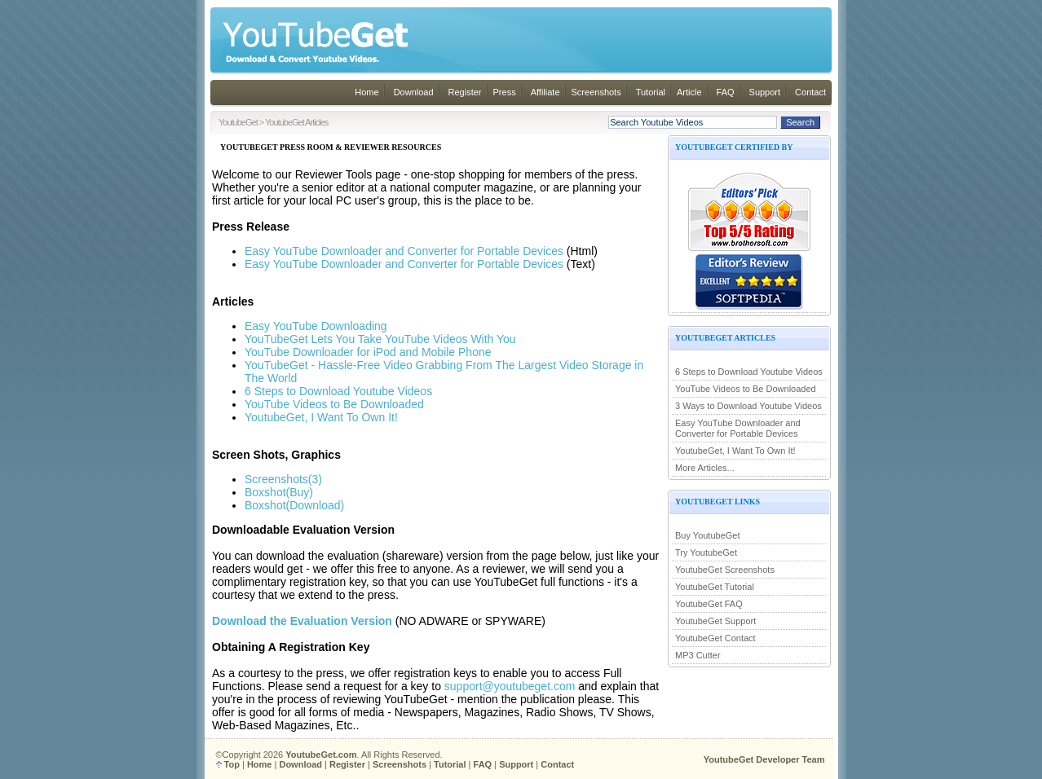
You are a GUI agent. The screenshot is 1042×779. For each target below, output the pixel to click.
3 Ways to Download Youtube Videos (748, 406)
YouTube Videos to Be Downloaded (745, 389)
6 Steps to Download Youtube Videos (749, 371)
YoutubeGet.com (320, 754)
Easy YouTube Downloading (316, 325)
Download (414, 92)
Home (366, 92)
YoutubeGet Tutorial (714, 587)
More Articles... (705, 468)
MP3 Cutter (698, 655)
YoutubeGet (238, 122)
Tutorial (650, 92)
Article (689, 92)
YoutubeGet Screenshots (725, 569)
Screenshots (596, 92)
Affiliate (545, 92)
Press (504, 92)
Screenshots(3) (283, 479)
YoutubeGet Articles (296, 122)
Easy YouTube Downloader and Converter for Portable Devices (738, 428)
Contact (810, 92)
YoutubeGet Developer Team (764, 759)
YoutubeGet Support (715, 621)
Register (465, 92)
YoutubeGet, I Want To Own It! (735, 451)
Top (232, 764)
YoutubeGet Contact (715, 638)
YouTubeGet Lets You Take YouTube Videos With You (380, 338)
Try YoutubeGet (706, 552)
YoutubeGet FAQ (709, 604)
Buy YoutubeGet (707, 535)
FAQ (726, 92)
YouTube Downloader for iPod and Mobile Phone (368, 352)
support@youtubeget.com (510, 686)
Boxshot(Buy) (279, 492)
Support (765, 92)
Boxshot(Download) (294, 505)
